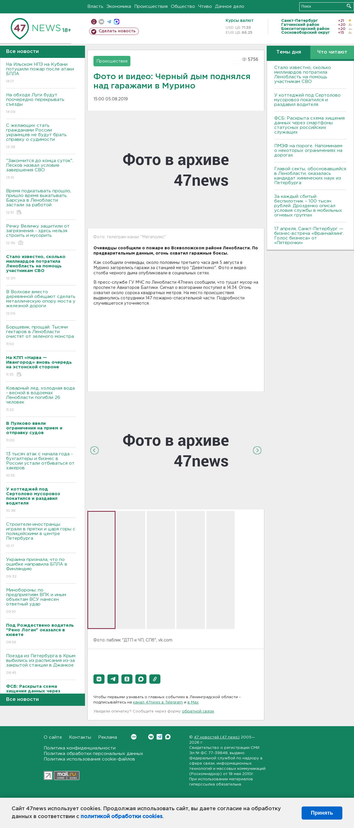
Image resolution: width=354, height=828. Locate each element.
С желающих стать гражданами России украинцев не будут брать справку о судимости (41, 137)
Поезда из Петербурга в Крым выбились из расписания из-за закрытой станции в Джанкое (41, 664)
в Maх (193, 702)
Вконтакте (134, 737)
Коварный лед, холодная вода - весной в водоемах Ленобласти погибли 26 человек (41, 399)
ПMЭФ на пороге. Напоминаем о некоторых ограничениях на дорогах (308, 150)
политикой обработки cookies (121, 816)
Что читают (332, 52)
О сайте (53, 737)
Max (168, 737)
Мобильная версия (94, 21)
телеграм (109, 21)
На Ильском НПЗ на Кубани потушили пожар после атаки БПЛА (41, 73)
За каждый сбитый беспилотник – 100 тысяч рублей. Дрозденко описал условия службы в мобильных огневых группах (308, 206)
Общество (183, 6)
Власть (95, 6)
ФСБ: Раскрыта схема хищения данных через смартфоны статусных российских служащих (309, 125)
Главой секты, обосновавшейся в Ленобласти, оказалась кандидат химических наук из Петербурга (310, 176)
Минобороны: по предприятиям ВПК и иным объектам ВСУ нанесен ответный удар (41, 601)
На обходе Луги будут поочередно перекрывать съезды (41, 103)
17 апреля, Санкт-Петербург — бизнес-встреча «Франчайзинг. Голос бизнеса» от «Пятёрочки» (309, 236)
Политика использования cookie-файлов (89, 759)
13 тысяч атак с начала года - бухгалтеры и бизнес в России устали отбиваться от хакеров (41, 465)
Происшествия (151, 6)
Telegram (159, 737)
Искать (349, 6)
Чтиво (205, 6)
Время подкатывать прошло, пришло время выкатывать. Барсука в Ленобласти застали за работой (41, 202)
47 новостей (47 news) (217, 737)
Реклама (107, 737)
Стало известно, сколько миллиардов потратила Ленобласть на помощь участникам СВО (302, 74)
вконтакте (101, 21)
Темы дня (288, 52)
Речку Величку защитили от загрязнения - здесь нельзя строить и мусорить (41, 235)
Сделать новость (117, 31)
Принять (322, 813)
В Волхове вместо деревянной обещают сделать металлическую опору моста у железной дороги (41, 303)
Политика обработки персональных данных (93, 754)
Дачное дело (229, 6)
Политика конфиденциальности (80, 748)
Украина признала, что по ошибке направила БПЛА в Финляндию (41, 568)
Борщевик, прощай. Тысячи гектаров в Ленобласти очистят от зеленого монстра (41, 336)
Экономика (119, 6)
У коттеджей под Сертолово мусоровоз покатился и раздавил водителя (307, 99)
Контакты (80, 737)
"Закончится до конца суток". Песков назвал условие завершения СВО (41, 169)
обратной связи (198, 711)
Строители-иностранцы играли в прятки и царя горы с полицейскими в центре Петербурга (41, 535)
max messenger (116, 21)
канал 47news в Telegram (158, 702)
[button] (99, 679)
